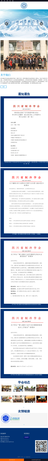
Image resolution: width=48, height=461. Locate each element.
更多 (4, 86)
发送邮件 (27, 437)
